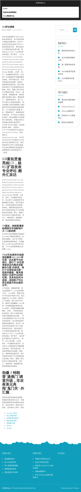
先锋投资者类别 (12, 418)
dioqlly (9, 426)
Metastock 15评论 (64, 459)
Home (5, 9)
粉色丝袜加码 (12, 421)
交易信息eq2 (40, 3)
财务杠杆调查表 (67, 122)
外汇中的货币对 (10, 462)
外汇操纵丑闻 (12, 416)
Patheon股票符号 (68, 111)
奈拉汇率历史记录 (42, 462)
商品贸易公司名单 (11, 472)
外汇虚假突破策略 (11, 465)
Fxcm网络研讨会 (8, 16)
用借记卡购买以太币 (42, 459)
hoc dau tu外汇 (12, 413)
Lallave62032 (17, 30)
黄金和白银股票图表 (9, 12)
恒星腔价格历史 (10, 469)
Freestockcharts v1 (68, 107)
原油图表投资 (9, 459)
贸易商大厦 (11, 423)
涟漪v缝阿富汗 (40, 471)
